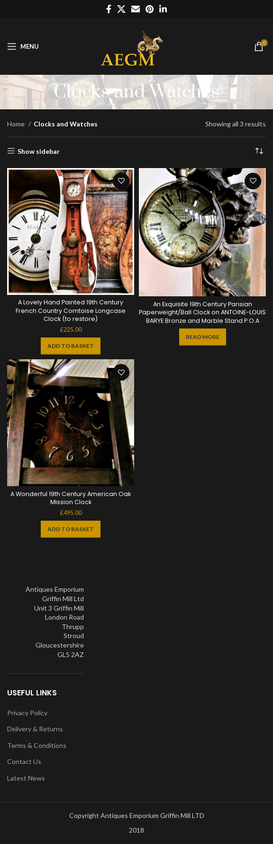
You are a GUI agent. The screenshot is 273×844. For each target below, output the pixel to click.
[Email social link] (135, 9)
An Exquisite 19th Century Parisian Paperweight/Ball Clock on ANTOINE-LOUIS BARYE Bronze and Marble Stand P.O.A (202, 312)
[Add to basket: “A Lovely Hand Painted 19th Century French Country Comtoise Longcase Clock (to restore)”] (70, 346)
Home (16, 124)
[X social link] (121, 9)
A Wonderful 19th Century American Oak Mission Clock (70, 498)
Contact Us (24, 761)
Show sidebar (39, 151)
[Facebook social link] (108, 9)
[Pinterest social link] (149, 9)
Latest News (26, 778)
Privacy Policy (27, 713)
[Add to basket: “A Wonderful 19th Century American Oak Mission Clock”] (70, 529)
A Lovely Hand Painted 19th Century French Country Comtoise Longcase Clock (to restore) (71, 310)
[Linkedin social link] (163, 9)
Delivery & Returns (35, 729)
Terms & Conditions (36, 745)
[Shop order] (259, 151)
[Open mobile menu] (23, 46)
